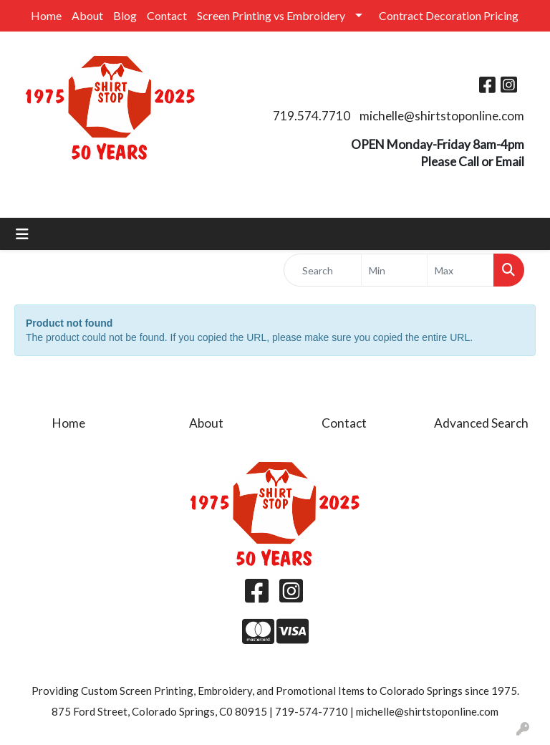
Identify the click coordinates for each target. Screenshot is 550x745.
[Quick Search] (323, 270)
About (87, 15)
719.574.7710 (311, 115)
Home (46, 15)
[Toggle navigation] (22, 234)
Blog (125, 15)
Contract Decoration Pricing (448, 15)
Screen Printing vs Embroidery (271, 15)
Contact (167, 15)
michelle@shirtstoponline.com (442, 115)
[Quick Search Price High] (460, 270)
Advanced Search (481, 423)
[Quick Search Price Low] (394, 270)
